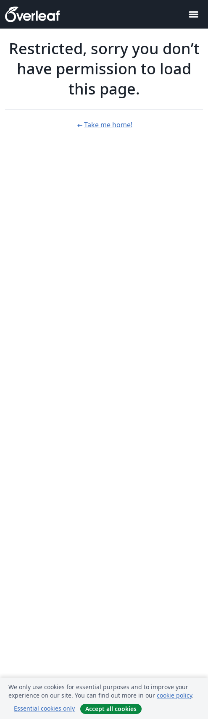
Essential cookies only (44, 708)
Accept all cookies (111, 709)
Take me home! (104, 124)
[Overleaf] (32, 14)
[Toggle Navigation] (193, 14)
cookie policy (174, 695)
